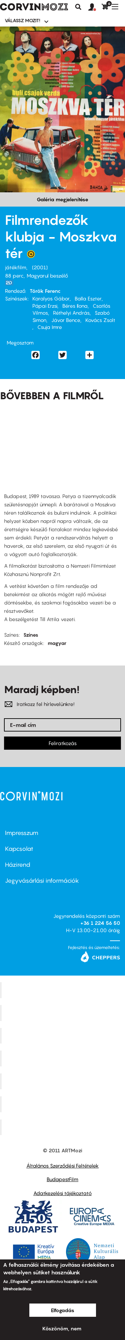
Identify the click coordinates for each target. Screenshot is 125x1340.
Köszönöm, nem (61, 1328)
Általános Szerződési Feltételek (62, 1166)
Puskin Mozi (63, 1058)
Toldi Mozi (63, 1127)
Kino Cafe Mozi (63, 1012)
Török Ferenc (45, 291)
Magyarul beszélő (47, 276)
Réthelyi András (71, 313)
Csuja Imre (49, 327)
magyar (57, 643)
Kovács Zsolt (100, 320)
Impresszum (21, 832)
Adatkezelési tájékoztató (62, 1193)
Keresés (78, 7)
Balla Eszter (88, 298)
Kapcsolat (19, 848)
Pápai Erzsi (44, 306)
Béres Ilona (75, 306)
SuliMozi (63, 1081)
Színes (30, 635)
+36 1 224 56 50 (100, 923)
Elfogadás (62, 1310)
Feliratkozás (63, 743)
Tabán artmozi (63, 1104)
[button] (95, 7)
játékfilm (15, 267)
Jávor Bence (65, 320)
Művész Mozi (63, 1035)
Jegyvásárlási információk (42, 880)
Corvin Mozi (63, 990)
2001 (40, 267)
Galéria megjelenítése (62, 199)
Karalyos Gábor (51, 298)
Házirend (17, 864)
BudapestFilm (62, 1179)
